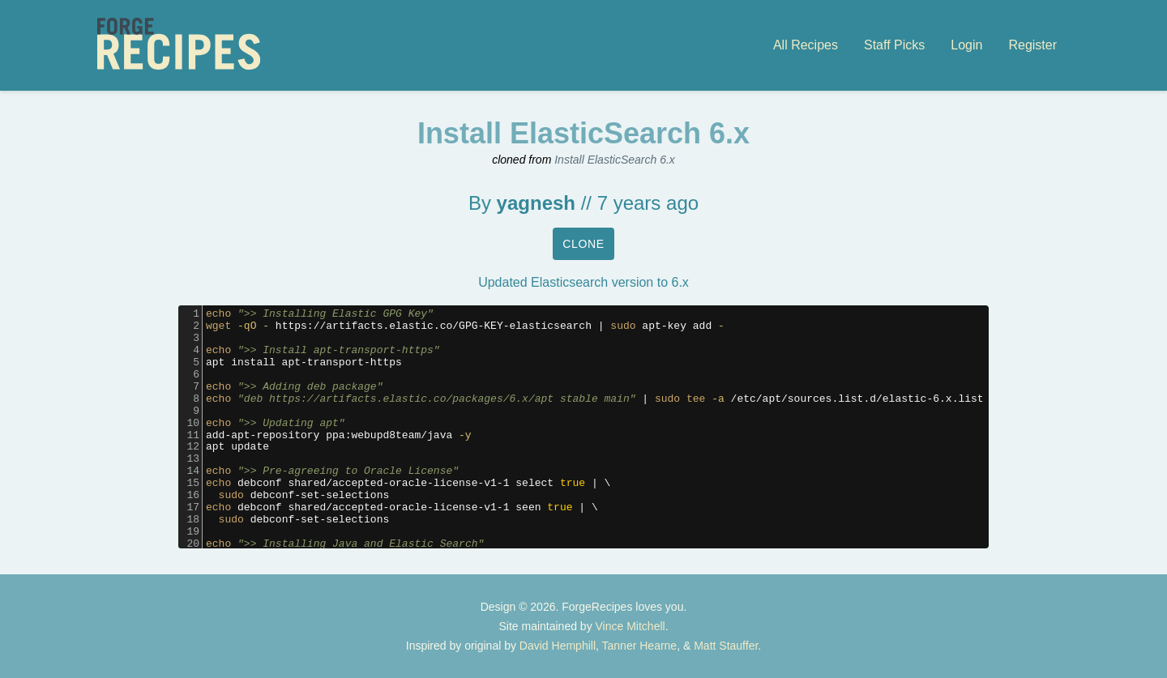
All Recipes (805, 45)
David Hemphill (557, 645)
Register (1032, 45)
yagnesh (536, 203)
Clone (583, 243)
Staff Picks (894, 45)
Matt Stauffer (726, 645)
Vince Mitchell (630, 626)
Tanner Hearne (640, 645)
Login (966, 45)
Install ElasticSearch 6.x (614, 159)
